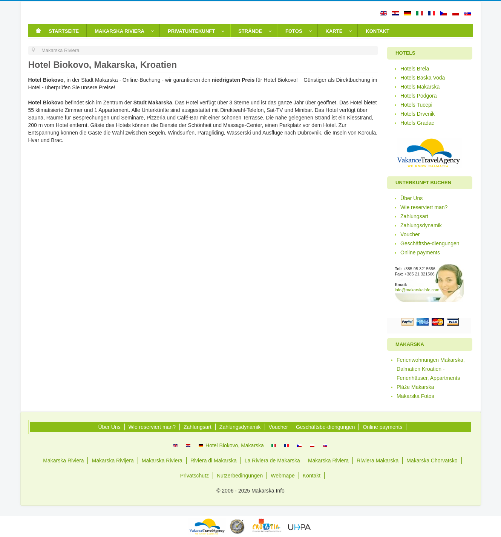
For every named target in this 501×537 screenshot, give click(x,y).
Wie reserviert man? (423, 207)
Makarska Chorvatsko (431, 460)
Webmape (283, 476)
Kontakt (311, 476)
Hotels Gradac (417, 123)
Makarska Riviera (63, 460)
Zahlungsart (414, 216)
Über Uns (411, 198)
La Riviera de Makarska (272, 460)
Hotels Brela (414, 69)
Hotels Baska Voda (422, 78)
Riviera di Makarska (213, 460)
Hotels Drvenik (417, 114)
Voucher (410, 234)
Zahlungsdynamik (421, 225)
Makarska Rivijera (112, 460)
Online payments (420, 252)
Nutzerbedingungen (240, 476)
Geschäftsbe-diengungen (429, 243)
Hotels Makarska (420, 87)
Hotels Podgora (418, 96)
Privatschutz (194, 476)
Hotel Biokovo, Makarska (231, 445)
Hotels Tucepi (416, 105)
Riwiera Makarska (377, 460)
